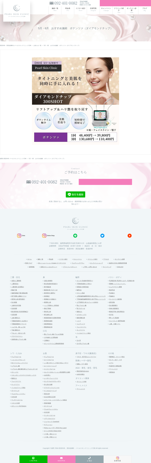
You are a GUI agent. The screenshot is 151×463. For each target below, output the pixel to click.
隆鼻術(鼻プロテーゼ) (51, 294)
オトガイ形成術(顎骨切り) (85, 285)
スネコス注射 (15, 407)
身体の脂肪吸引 (114, 312)
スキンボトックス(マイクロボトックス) (24, 379)
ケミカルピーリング (51, 395)
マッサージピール (17, 404)
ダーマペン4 (15, 395)
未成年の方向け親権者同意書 (124, 267)
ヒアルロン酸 (15, 370)
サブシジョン (48, 429)
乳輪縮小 (112, 300)
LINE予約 (33, 459)
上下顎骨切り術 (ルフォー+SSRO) (88, 306)
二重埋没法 (15, 288)
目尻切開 (14, 319)
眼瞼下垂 (14, 294)
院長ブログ (20, 267)
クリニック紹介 (94, 263)
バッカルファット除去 (84, 337)
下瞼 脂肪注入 (16, 334)
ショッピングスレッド (18, 364)
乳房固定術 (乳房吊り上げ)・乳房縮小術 (122, 285)
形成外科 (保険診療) (116, 370)
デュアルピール (16, 361)
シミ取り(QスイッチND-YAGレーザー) (57, 367)
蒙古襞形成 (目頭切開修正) (20, 316)
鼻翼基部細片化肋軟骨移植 (53, 322)
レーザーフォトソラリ (51, 382)
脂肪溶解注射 (81, 322)
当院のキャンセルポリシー (44, 271)
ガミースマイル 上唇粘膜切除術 (55, 347)
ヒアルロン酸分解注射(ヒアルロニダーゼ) (25, 373)
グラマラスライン (17, 340)
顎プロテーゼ (81, 312)
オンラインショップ (100, 267)
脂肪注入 (80, 316)
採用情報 (24, 271)
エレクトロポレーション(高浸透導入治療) (58, 376)
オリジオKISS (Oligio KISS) (53, 435)
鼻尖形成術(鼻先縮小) (51, 288)
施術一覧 (35, 263)
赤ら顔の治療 (48, 388)
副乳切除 (112, 306)
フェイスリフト (82, 331)
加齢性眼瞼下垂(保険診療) (20, 297)
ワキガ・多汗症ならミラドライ (87, 361)
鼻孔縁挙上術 (48, 319)
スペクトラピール (50, 373)
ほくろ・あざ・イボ (116, 364)
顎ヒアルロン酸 (82, 309)
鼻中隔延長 (48, 291)
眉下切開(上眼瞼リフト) (19, 300)
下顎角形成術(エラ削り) (85, 288)
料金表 (47, 263)
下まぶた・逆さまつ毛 (18, 337)
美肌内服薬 (48, 407)
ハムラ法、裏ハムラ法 (18, 331)
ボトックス (15, 376)
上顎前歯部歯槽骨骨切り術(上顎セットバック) (92, 300)
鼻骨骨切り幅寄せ (50, 297)
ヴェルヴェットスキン (18, 398)
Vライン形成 (81, 297)
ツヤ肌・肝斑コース (51, 441)
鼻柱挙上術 (48, 316)
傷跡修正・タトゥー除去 (117, 361)
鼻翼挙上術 (48, 306)
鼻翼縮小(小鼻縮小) (50, 303)
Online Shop (48, 239)
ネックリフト (81, 334)
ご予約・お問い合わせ (92, 271)
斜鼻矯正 (47, 300)
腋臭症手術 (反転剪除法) (117, 316)
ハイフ (79, 325)
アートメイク (81, 393)
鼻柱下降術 (48, 312)
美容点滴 (47, 398)
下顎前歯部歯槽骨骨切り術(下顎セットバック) (92, 303)
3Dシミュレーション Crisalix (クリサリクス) (48, 267)
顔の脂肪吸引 (113, 309)
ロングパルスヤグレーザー (53, 385)
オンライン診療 (125, 263)
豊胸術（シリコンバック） (118, 288)
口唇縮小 (47, 344)
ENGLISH (127, 271)
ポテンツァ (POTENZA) (19, 410)
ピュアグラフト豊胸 (116, 291)
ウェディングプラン (78, 267)
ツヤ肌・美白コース (51, 438)
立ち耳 (79, 344)
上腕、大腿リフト (115, 328)
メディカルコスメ (50, 422)
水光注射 (14, 401)
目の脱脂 (14, 306)
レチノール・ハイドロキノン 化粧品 (56, 404)
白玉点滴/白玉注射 (50, 401)
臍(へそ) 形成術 (114, 322)
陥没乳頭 (112, 294)
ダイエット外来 (82, 386)
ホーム (23, 263)
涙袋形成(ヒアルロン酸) (19, 343)
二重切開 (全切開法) (18, 291)
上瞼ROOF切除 (16, 309)
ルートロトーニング (51, 370)
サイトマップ (112, 271)
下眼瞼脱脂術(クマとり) (19, 328)
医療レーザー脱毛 (83, 368)
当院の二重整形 (16, 285)
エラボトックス (82, 319)
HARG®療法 (81, 378)
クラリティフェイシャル (52, 392)
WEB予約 (61, 459)
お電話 (89, 459)
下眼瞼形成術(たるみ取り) (20, 325)
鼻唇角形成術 (48, 325)
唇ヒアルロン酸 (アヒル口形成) (54, 338)
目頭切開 (14, 312)
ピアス (111, 367)
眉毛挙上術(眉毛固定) (18, 303)
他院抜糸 (112, 376)
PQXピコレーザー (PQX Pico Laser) (56, 432)
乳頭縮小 (112, 297)
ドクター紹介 (61, 263)
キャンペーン (77, 263)
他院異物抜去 (48, 328)
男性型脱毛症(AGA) (83, 375)
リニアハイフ (81, 328)
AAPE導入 (47, 379)
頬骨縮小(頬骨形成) (83, 291)
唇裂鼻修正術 (48, 331)
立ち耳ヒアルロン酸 (83, 347)
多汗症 (111, 319)
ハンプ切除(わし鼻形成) (52, 309)
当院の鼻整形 (48, 285)
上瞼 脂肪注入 (16, 322)
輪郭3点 (79, 294)
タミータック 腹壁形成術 (117, 325)
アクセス (109, 263)
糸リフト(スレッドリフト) (20, 367)
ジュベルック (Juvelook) (52, 426)
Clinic (21, 239)
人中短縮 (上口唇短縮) (51, 341)
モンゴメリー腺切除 (116, 303)
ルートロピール (49, 364)
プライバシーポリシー (69, 271)
